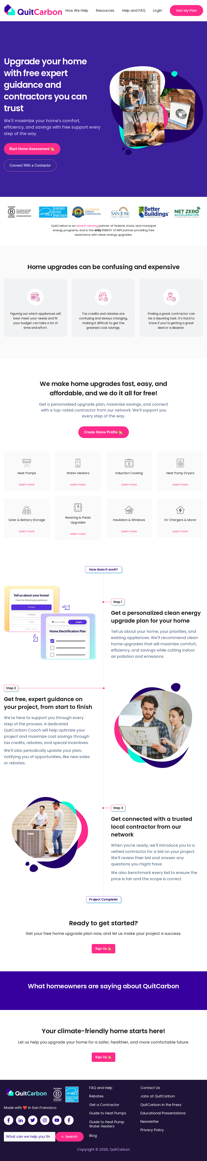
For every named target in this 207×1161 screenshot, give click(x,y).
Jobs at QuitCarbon (157, 1096)
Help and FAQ (133, 10)
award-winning (87, 226)
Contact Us (150, 1087)
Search (70, 1136)
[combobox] (29, 1136)
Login (157, 10)
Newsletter (149, 1121)
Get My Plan (186, 10)
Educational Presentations (163, 1113)
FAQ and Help (100, 1087)
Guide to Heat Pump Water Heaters (106, 1124)
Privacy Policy (152, 1129)
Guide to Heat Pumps (107, 1113)
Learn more (26, 484)
